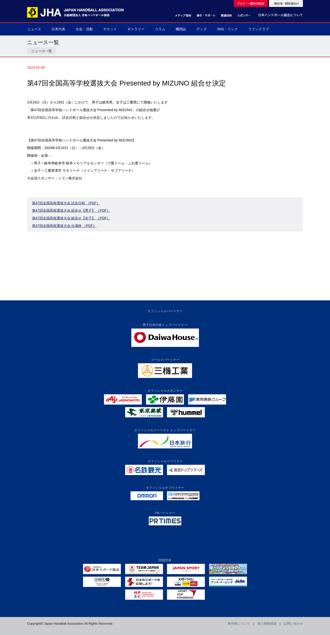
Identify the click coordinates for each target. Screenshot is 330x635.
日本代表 (58, 29)
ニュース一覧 (41, 51)
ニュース (34, 29)
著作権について (239, 623)
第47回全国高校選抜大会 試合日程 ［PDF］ (66, 203)
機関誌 (181, 29)
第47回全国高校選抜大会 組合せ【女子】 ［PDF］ (71, 218)
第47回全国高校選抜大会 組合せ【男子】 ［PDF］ (71, 210)
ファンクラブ (258, 29)
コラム (160, 29)
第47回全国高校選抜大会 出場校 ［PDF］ (64, 226)
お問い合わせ (293, 623)
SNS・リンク (227, 29)
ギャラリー (136, 29)
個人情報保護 (267, 623)
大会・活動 (84, 29)
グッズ (201, 29)
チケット (110, 29)
